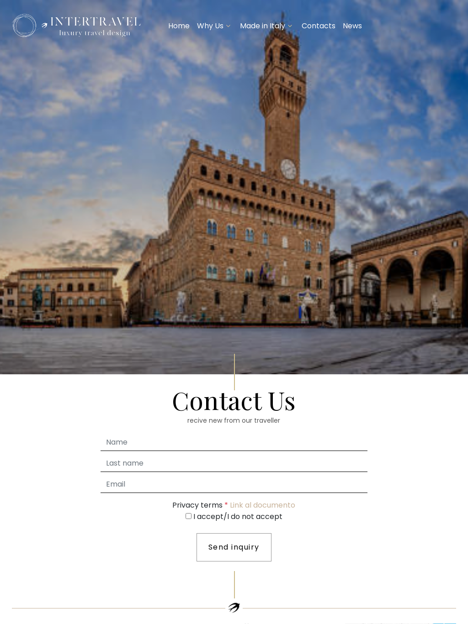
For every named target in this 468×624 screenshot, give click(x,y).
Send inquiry (234, 547)
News (352, 26)
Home (179, 26)
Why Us (210, 26)
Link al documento (262, 505)
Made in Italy (262, 26)
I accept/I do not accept (237, 516)
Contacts (318, 26)
